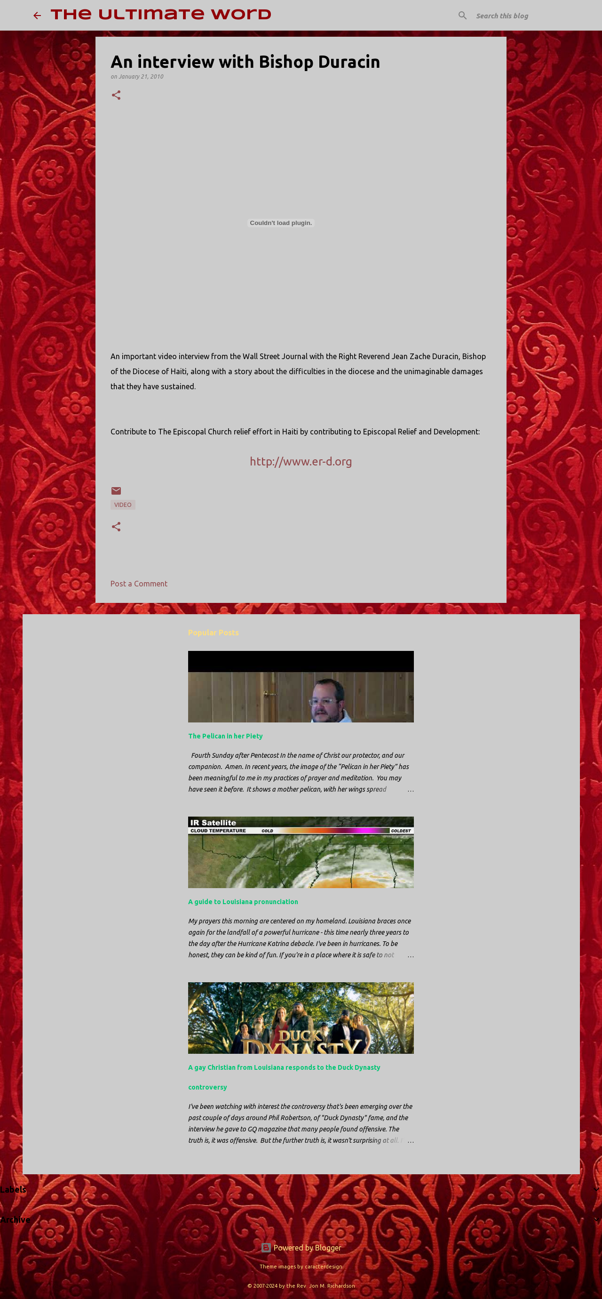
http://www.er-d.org (301, 461)
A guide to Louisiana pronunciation (243, 902)
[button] (116, 95)
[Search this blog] (521, 15)
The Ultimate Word (161, 15)
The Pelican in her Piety (225, 736)
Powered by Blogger (301, 1247)
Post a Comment (139, 583)
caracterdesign (323, 1266)
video (123, 505)
